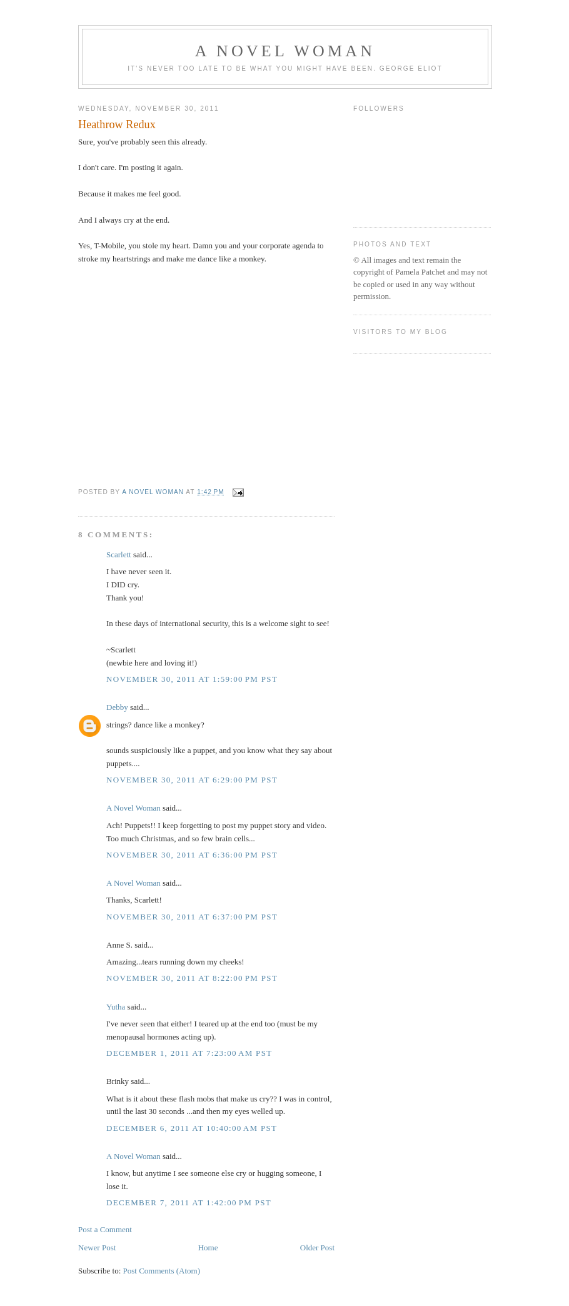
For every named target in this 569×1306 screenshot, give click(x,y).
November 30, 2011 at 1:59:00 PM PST (192, 679)
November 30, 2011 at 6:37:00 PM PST (192, 916)
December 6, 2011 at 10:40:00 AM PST (191, 1128)
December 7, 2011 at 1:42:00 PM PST (188, 1202)
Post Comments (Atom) (162, 1270)
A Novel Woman (285, 51)
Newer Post (97, 1247)
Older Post (317, 1247)
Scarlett (118, 554)
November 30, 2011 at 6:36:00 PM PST (192, 854)
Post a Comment (105, 1229)
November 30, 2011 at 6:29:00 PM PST (192, 779)
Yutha (115, 1006)
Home (208, 1247)
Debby (117, 707)
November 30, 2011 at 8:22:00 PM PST (192, 978)
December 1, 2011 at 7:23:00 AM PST (189, 1053)
